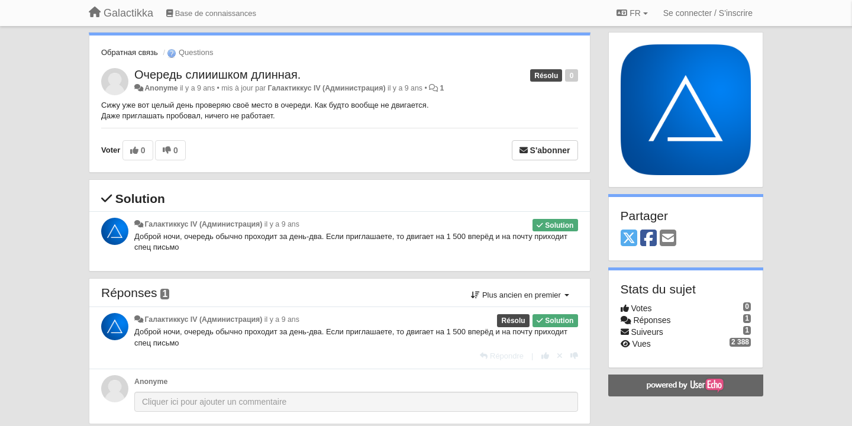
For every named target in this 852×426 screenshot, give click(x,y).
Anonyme (161, 88)
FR (632, 13)
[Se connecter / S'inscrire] (708, 13)
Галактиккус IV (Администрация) (327, 88)
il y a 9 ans (281, 224)
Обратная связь (129, 52)
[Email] (668, 238)
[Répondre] (502, 355)
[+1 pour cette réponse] (545, 355)
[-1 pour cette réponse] (574, 355)
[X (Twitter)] (629, 238)
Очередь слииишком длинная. (217, 74)
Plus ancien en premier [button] (520, 295)
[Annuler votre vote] (560, 355)
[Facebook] (648, 238)
